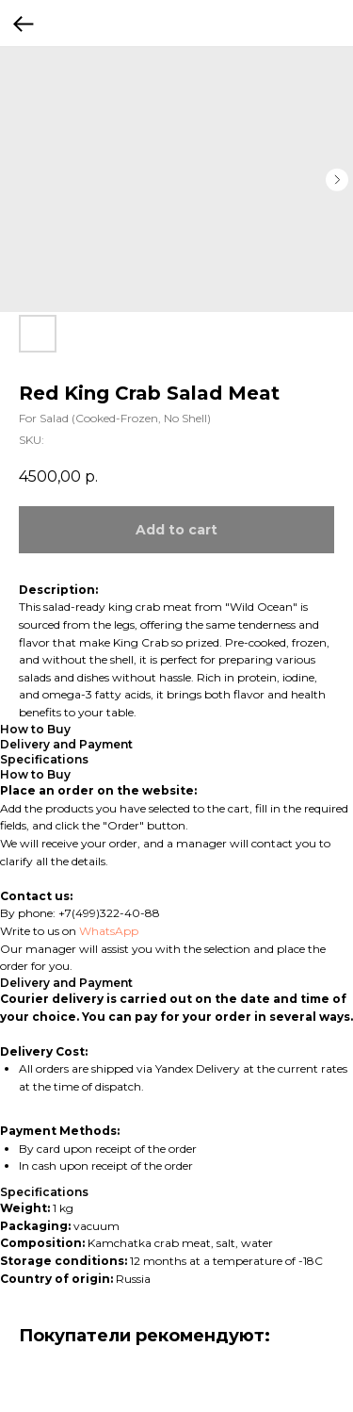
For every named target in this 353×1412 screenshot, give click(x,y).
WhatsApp (108, 931)
